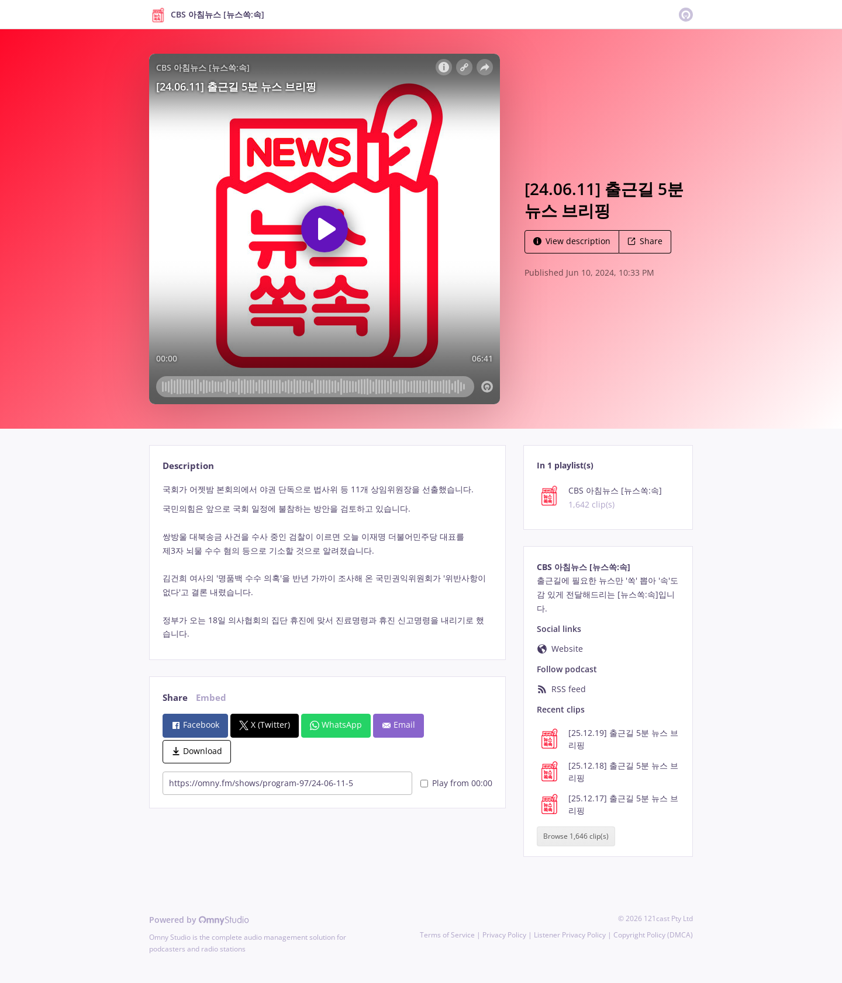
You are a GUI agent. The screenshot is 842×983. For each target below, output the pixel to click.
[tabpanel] (327, 561)
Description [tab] (188, 466)
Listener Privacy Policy (570, 935)
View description (571, 240)
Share (644, 240)
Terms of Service (447, 935)
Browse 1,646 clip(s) (576, 837)
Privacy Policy (504, 935)
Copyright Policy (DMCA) (653, 935)
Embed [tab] (211, 698)
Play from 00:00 (456, 783)
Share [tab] (175, 698)
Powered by (199, 919)
